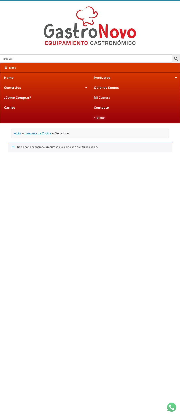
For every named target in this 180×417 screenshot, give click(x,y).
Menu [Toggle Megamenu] (10, 67)
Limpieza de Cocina (38, 133)
